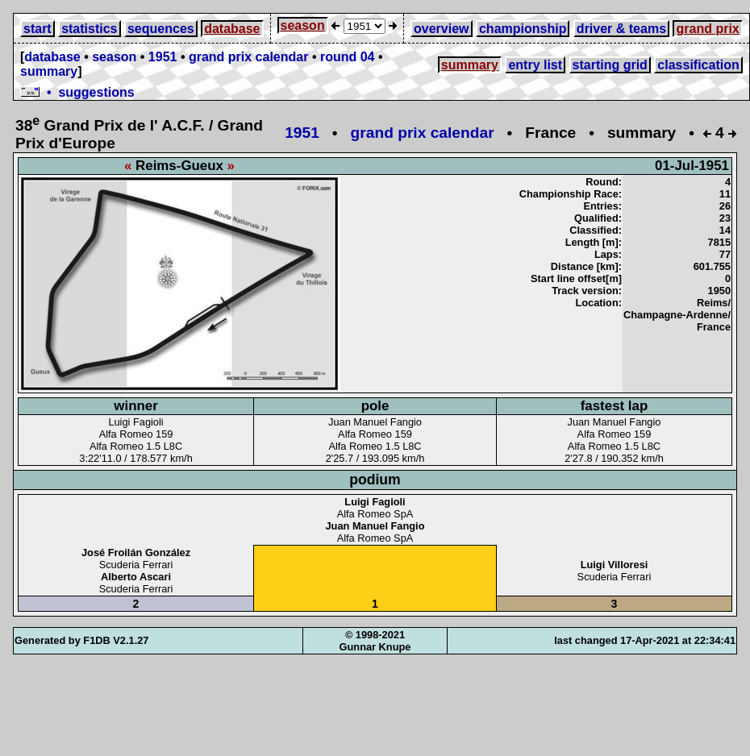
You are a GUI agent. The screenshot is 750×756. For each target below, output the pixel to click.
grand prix (707, 28)
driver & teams (621, 28)
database (232, 28)
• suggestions (77, 92)
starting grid (610, 65)
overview (441, 28)
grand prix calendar (249, 57)
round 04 (347, 57)
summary (48, 71)
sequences (160, 28)
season (303, 25)
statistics (89, 28)
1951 (162, 57)
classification (698, 65)
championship (522, 28)
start (37, 28)
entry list (535, 65)
